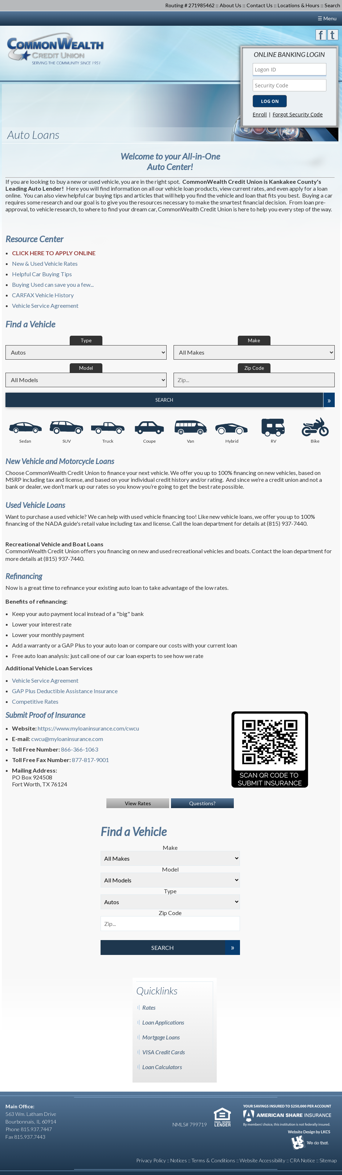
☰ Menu (327, 18)
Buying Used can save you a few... (53, 284)
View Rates (138, 803)
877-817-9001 (90, 759)
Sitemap (328, 1160)
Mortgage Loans (161, 1037)
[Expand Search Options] (329, 400)
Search (164, 400)
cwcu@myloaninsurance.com (67, 738)
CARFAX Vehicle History (43, 294)
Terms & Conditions (213, 1160)
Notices (178, 1160)
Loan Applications (163, 1022)
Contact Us (260, 5)
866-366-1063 (79, 749)
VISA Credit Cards (163, 1051)
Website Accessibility (262, 1160)
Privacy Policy (151, 1160)
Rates (148, 1007)
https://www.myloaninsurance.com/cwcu (88, 728)
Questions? (202, 803)
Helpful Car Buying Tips (42, 273)
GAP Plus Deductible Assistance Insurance (65, 690)
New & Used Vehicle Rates (45, 263)
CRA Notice (302, 1160)
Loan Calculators (162, 1066)
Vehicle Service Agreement (45, 305)
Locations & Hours (298, 5)
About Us (230, 5)
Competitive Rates (35, 701)
